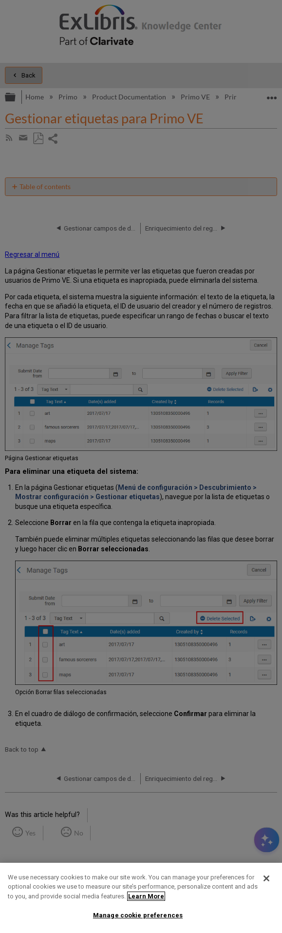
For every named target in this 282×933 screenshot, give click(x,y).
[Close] (266, 878)
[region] (141, 898)
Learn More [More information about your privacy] (146, 896)
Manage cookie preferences (138, 915)
